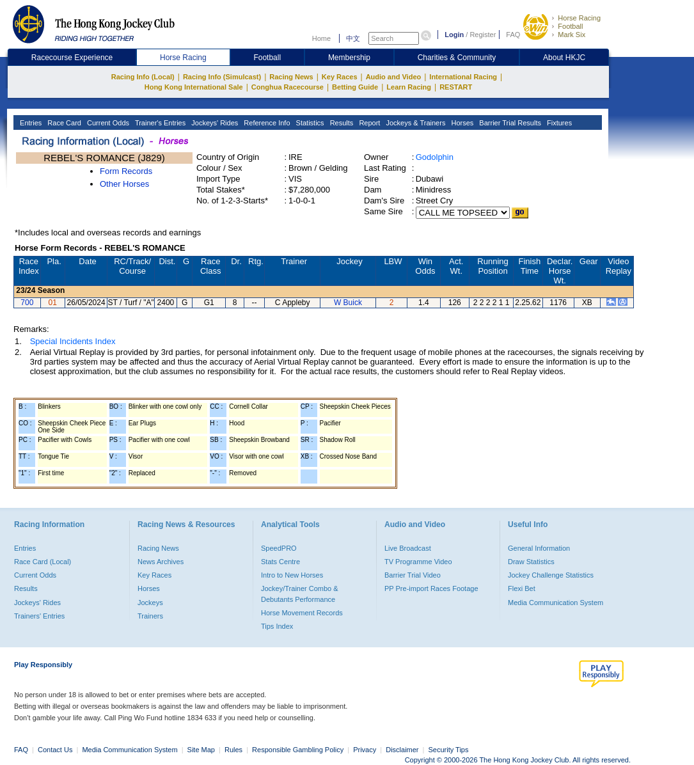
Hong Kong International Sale (194, 87)
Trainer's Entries (159, 123)
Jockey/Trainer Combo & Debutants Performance (299, 594)
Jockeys (150, 602)
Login (454, 34)
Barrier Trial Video (412, 575)
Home (321, 38)
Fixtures (558, 123)
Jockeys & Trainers (414, 123)
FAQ (513, 34)
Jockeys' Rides (213, 123)
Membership (349, 57)
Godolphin (434, 157)
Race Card (63, 123)
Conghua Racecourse (287, 87)
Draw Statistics (531, 561)
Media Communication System (555, 602)
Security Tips (449, 749)
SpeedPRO (279, 548)
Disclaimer (402, 749)
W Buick (348, 302)
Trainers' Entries (39, 616)
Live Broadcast (407, 548)
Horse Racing (579, 18)
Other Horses (124, 184)
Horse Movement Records (302, 613)
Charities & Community (457, 57)
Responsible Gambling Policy (297, 749)
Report (368, 123)
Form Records (126, 171)
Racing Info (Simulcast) (222, 77)
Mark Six (571, 34)
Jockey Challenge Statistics (551, 575)
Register (482, 34)
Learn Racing (408, 87)
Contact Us (55, 749)
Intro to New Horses (292, 575)
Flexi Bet (521, 588)
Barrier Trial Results (509, 123)
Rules (234, 749)
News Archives (161, 561)
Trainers (150, 616)
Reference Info (266, 123)
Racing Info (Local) (143, 77)
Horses (461, 123)
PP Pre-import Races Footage (431, 588)
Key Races (340, 77)
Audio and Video (394, 77)
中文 (353, 38)
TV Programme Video (418, 561)
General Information (539, 548)
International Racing (463, 77)
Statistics (309, 123)
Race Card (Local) (42, 561)
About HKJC (564, 57)
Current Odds (107, 123)
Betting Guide (355, 87)
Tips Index (277, 626)
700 (26, 302)
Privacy (364, 749)
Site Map (201, 749)
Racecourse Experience (72, 57)
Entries (30, 123)
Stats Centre (280, 561)
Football (570, 26)
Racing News (291, 77)
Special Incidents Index (73, 341)
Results (341, 123)
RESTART (455, 87)
